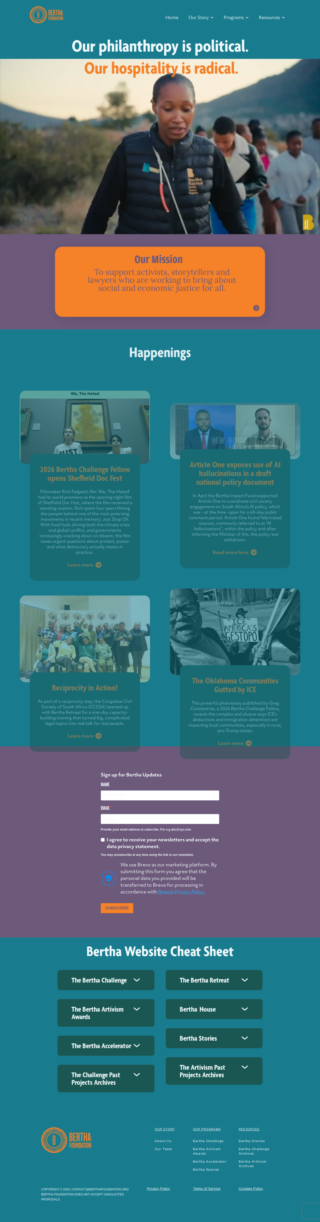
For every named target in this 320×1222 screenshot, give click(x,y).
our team (163, 1149)
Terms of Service (206, 1188)
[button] (201, 17)
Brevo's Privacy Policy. (181, 892)
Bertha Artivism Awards (207, 1151)
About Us (163, 1141)
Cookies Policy (251, 1188)
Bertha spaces (206, 1169)
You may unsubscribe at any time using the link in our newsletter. (147, 855)
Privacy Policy (158, 1188)
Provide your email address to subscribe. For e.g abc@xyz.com (146, 829)
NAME (105, 784)
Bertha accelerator (210, 1161)
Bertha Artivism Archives (253, 1163)
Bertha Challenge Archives (254, 1151)
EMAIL (105, 807)
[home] (46, 14)
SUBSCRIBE (117, 908)
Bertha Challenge (208, 1141)
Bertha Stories (252, 1141)
